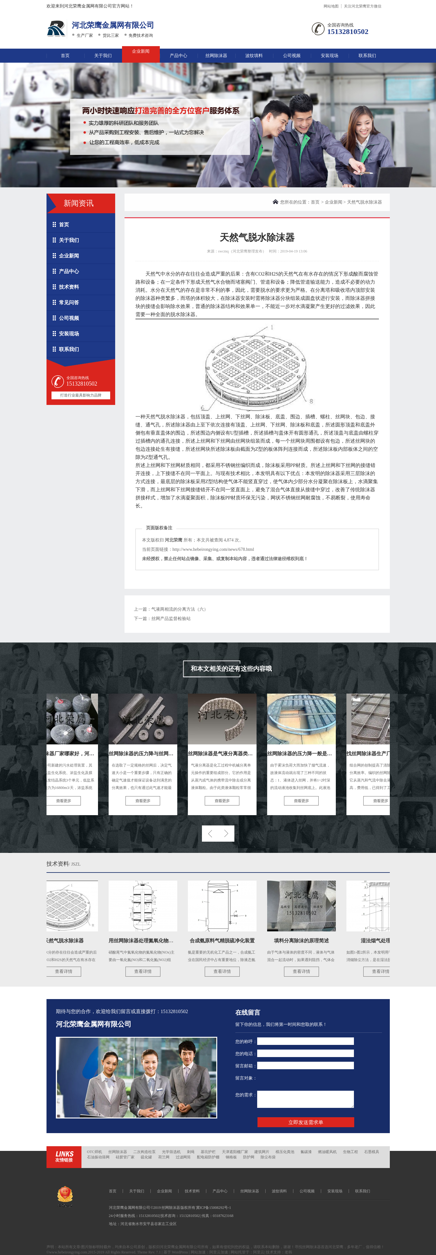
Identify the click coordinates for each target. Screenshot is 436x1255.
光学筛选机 (171, 1152)
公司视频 (292, 55)
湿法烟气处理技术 (383, 940)
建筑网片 (261, 1152)
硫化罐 (146, 1157)
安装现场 (329, 55)
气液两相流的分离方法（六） (179, 609)
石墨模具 (371, 1152)
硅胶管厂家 (125, 1157)
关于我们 (103, 55)
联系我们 (367, 55)
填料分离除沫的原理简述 (303, 940)
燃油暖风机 (327, 1152)
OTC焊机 (94, 1152)
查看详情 (66, 971)
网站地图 (331, 6)
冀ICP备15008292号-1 (213, 1207)
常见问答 (69, 302)
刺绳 (190, 1152)
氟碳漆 (306, 1152)
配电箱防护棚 (208, 1157)
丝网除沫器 (216, 55)
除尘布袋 (268, 1157)
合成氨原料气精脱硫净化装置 (224, 940)
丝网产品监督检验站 (171, 618)
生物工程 (350, 1152)
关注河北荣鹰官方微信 (362, 6)
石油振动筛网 (98, 1157)
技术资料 (69, 287)
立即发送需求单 (305, 1122)
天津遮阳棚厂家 (235, 1152)
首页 (65, 55)
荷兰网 (163, 1157)
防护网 (248, 1157)
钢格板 (231, 1157)
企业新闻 (140, 51)
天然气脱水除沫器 (66, 940)
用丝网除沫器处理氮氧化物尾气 (146, 940)
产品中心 (178, 55)
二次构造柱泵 (144, 1152)
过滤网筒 (183, 1157)
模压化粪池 (285, 1152)
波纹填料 (254, 55)
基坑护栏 (208, 1152)
